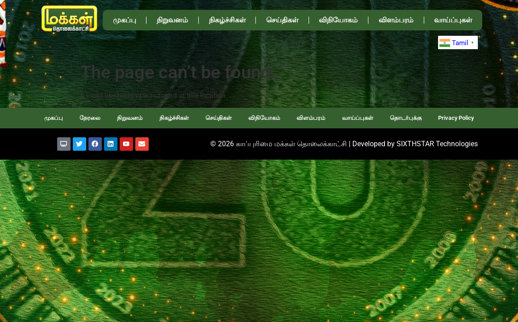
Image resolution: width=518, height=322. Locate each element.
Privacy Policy (456, 117)
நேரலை (89, 117)
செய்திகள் (282, 20)
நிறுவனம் (172, 20)
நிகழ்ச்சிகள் (227, 20)
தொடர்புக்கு (406, 117)
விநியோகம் (338, 20)
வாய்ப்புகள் (453, 20)
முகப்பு (124, 20)
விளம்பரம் (396, 20)
